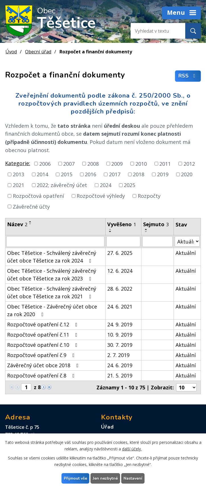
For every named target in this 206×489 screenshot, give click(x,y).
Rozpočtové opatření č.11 (43, 334)
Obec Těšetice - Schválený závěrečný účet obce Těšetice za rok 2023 (51, 274)
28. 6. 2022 (119, 288)
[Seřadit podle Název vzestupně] (30, 222)
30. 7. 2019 (119, 344)
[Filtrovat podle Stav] (187, 241)
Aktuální (186, 252)
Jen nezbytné (105, 478)
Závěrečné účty (31, 206)
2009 (117, 163)
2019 (162, 174)
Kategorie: (17, 163)
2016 (90, 174)
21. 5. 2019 (119, 375)
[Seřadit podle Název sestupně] (30, 224)
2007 (69, 163)
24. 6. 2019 (119, 365)
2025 (129, 185)
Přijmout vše (75, 478)
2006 (45, 163)
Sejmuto (156, 224)
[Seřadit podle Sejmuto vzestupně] (146, 229)
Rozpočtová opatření (38, 195)
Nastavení (132, 478)
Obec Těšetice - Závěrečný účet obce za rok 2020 (52, 310)
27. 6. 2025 (119, 252)
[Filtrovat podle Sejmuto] (157, 241)
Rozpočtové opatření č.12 (43, 324)
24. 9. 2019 (119, 324)
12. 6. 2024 (119, 270)
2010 (141, 163)
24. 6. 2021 (119, 306)
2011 (165, 163)
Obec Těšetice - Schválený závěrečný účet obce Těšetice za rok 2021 (51, 292)
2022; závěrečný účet (62, 185)
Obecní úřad (38, 52)
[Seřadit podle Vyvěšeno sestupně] (110, 231)
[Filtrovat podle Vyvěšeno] (123, 241)
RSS (188, 76)
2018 (138, 174)
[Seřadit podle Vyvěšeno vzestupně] (110, 229)
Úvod (11, 52)
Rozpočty (149, 195)
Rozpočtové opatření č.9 (42, 355)
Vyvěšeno (121, 224)
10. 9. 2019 (119, 334)
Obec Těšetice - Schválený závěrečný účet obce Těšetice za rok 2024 (51, 256)
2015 (66, 174)
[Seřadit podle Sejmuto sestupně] (146, 231)
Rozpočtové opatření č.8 (42, 375)
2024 (105, 185)
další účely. (132, 449)
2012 (189, 163)
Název (17, 224)
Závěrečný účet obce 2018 (44, 365)
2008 (93, 163)
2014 (42, 174)
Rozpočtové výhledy (101, 195)
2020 (186, 174)
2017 (114, 174)
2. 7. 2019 (118, 355)
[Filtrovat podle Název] (55, 241)
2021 (18, 185)
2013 (18, 174)
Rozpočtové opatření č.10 (43, 344)
